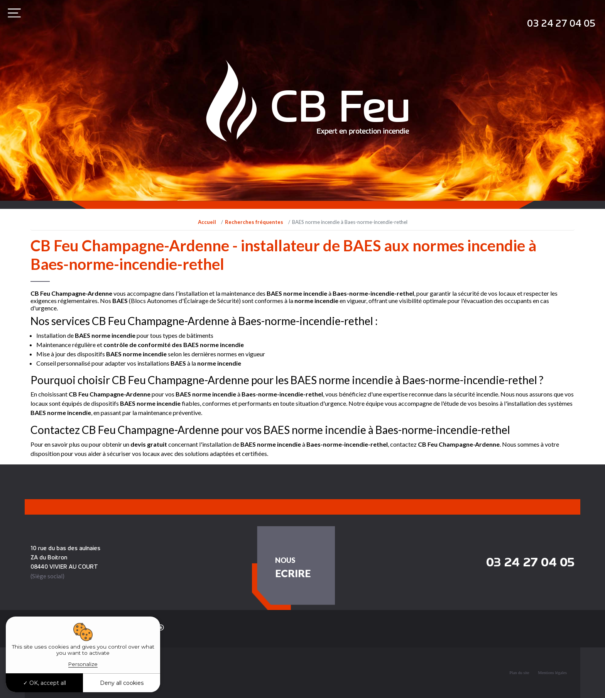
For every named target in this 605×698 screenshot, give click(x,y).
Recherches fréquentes (254, 222)
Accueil (207, 222)
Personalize (83, 664)
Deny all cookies (122, 682)
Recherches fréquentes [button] (126, 627)
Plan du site (519, 672)
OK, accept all (44, 682)
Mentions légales (552, 672)
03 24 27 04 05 (561, 23)
